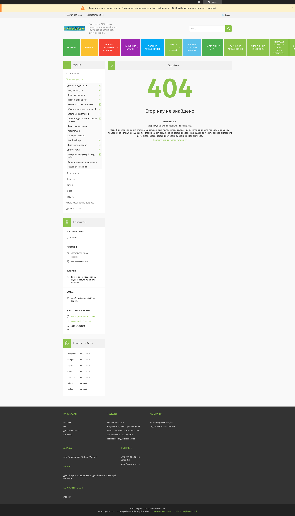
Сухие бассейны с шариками (120, 435)
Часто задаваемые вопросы (80, 203)
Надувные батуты (130, 47)
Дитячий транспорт (77, 145)
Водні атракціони (76, 95)
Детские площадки (115, 422)
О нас (69, 191)
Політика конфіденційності (185, 511)
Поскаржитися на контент (161, 511)
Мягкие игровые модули (192, 47)
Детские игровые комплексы (109, 47)
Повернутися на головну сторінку (170, 140)
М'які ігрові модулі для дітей (81, 109)
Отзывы (70, 197)
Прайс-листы (72, 173)
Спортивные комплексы (258, 47)
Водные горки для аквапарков (121, 439)
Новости (70, 179)
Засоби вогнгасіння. (77, 167)
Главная (71, 47)
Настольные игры (213, 47)
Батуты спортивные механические (123, 430)
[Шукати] (228, 28)
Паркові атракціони (77, 100)
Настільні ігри (74, 140)
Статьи (69, 185)
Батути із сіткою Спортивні (80, 104)
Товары (89, 47)
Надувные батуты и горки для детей (123, 426)
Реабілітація (73, 131)
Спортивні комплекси (78, 114)
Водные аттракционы (152, 47)
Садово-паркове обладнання (82, 162)
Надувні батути (75, 90)
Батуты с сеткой (173, 47)
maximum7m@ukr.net (81, 321)
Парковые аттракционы (235, 47)
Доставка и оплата (75, 208)
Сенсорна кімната (76, 135)
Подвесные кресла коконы (162, 426)
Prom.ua (161, 509)
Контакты (67, 435)
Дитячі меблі (73, 150)
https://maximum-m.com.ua (83, 316)
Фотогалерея (72, 73)
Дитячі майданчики (77, 85)
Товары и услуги (74, 79)
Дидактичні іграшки (77, 126)
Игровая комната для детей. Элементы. (279, 48)
